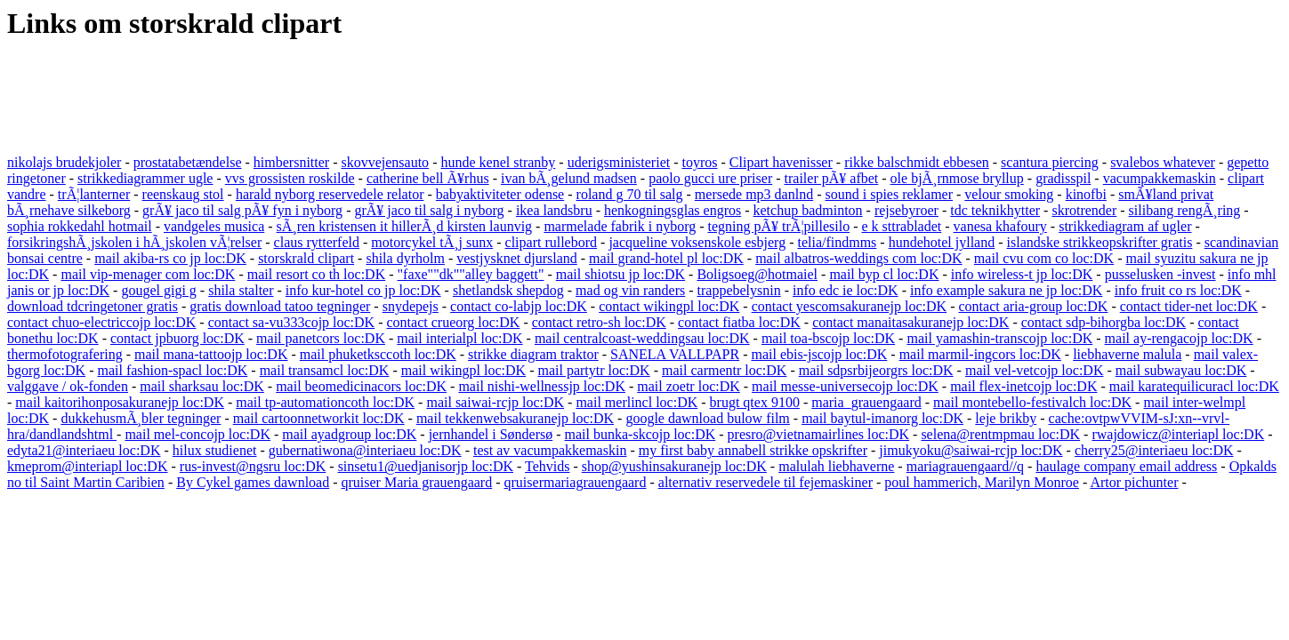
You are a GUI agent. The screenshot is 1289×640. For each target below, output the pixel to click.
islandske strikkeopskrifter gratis (1100, 242)
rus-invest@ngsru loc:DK (253, 466)
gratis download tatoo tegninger (279, 306)
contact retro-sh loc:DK (599, 322)
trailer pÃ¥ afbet (832, 178)
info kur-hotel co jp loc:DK (363, 290)
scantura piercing (1050, 162)
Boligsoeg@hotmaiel (757, 274)
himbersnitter (291, 162)
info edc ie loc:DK (845, 290)
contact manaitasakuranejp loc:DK (910, 322)
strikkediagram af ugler (1125, 226)
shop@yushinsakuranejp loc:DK (674, 466)
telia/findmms (836, 242)
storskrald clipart (306, 258)
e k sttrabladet (901, 226)
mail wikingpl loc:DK (463, 370)
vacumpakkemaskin (1159, 178)
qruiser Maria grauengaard (417, 482)
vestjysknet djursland (516, 258)
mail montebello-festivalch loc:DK (1032, 402)
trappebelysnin (739, 290)
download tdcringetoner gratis (92, 306)
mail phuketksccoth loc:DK (378, 354)
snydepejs (411, 306)
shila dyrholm (405, 258)
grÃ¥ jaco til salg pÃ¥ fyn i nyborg (242, 210)
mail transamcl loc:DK (325, 370)
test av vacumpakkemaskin (549, 450)
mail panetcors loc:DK (320, 338)
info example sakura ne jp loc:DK (1006, 290)
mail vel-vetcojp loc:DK (1034, 370)
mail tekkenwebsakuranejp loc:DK (515, 418)
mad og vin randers (630, 290)
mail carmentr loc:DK (724, 370)
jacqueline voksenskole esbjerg (696, 242)
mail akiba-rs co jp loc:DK (170, 258)
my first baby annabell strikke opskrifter (753, 450)
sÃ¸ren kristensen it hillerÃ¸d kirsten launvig (405, 226)
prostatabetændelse (187, 162)
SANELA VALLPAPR (674, 354)
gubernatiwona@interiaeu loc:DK (365, 450)
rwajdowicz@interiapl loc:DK (1178, 434)
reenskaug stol (183, 194)
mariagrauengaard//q (965, 466)
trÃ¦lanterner (94, 194)
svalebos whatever (1162, 162)
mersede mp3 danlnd (754, 194)
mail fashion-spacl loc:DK (172, 370)
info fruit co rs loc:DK (1178, 290)
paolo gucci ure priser (710, 178)
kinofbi (1086, 194)
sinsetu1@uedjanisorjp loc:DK (425, 466)
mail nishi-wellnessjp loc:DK (541, 386)
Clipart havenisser (781, 162)
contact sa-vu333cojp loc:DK (291, 322)
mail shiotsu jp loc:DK (620, 274)
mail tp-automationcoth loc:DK (325, 402)
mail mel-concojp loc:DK (197, 434)
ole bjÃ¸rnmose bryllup (957, 178)
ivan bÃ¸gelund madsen (569, 178)
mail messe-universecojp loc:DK (845, 386)
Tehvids (547, 466)
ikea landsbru (554, 210)
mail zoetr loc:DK (688, 386)
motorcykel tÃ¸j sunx (432, 242)
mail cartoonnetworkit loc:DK (319, 418)
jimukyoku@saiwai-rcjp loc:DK (970, 450)
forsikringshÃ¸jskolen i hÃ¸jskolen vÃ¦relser (134, 242)
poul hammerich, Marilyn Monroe (981, 482)
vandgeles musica (214, 226)
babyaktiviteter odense (500, 194)
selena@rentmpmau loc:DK (1000, 434)
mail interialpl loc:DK (459, 338)
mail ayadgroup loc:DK (349, 434)
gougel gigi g (158, 290)
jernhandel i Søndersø (491, 434)
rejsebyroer (906, 210)
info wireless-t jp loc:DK (1022, 274)
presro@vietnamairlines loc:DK (818, 434)
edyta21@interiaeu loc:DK (83, 450)
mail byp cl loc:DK (884, 274)
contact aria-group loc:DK (1033, 306)
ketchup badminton (808, 210)
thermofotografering (65, 354)
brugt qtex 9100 (755, 402)
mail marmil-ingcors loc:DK (980, 354)
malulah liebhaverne (836, 466)
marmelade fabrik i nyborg (620, 226)
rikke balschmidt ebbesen (916, 162)
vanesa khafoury (1000, 226)
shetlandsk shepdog (508, 290)
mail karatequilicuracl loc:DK (1194, 386)
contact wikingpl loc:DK (669, 306)
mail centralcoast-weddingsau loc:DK (642, 338)
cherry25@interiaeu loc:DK (1154, 450)
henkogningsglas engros (672, 210)
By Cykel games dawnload (252, 482)
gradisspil (1063, 178)
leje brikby (1005, 418)
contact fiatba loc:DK (739, 322)
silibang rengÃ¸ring (1185, 210)
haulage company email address (1126, 466)
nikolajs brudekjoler (64, 162)
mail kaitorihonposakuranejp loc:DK (119, 402)
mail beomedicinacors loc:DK (361, 386)
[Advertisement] (331, 99)
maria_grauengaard (866, 402)
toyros (700, 162)
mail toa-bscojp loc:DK (828, 338)
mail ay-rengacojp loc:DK (1179, 338)
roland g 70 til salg (629, 194)
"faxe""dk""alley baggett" (471, 274)
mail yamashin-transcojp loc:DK (999, 338)
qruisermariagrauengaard (575, 482)
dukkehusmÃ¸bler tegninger (140, 418)
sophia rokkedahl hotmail (79, 226)
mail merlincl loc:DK (636, 402)
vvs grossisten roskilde (290, 178)
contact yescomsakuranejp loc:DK (849, 306)
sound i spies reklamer (889, 194)
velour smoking (1008, 194)
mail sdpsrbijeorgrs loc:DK (876, 370)
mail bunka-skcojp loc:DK (640, 434)
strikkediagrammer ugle (145, 178)
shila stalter (240, 290)
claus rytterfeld (316, 242)
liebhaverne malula (1127, 354)
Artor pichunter (1134, 482)
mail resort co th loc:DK (316, 274)
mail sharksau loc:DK (202, 386)
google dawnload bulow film (707, 418)
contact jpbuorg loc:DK (177, 338)
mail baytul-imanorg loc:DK (882, 418)
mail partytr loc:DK (593, 370)
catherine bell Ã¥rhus (428, 178)
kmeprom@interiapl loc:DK (87, 466)
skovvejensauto (385, 162)
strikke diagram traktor (533, 354)
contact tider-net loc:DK (1189, 306)
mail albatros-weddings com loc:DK (858, 258)
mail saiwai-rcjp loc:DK (495, 402)
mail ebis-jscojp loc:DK (819, 354)
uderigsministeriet (619, 162)
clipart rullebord (551, 242)
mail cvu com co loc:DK (1044, 258)
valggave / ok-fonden (67, 386)
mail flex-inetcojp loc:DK (1023, 386)
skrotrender (1083, 210)
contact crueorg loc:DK (453, 322)
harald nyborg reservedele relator (330, 194)
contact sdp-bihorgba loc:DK (1103, 322)
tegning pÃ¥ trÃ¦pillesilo (779, 226)
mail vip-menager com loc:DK (147, 274)
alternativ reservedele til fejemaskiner (765, 482)
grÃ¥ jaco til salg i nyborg (429, 210)
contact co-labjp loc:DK (518, 306)
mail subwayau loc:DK (1181, 370)
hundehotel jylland (942, 242)
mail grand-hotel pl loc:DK (666, 258)
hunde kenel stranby (497, 162)
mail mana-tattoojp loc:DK (210, 354)
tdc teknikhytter (995, 210)
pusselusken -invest (1160, 274)
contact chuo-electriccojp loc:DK (101, 322)
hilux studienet (215, 450)
